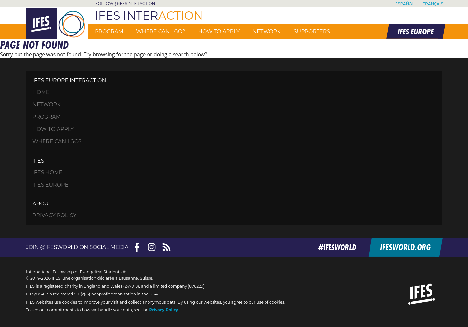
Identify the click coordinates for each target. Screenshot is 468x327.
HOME (40, 92)
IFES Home (47, 172)
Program (109, 31)
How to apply (219, 31)
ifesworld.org (406, 247)
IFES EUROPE (415, 31)
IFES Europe (50, 185)
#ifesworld (339, 247)
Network (267, 31)
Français (432, 3)
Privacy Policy (54, 215)
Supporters (312, 31)
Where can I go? (160, 31)
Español (405, 3)
